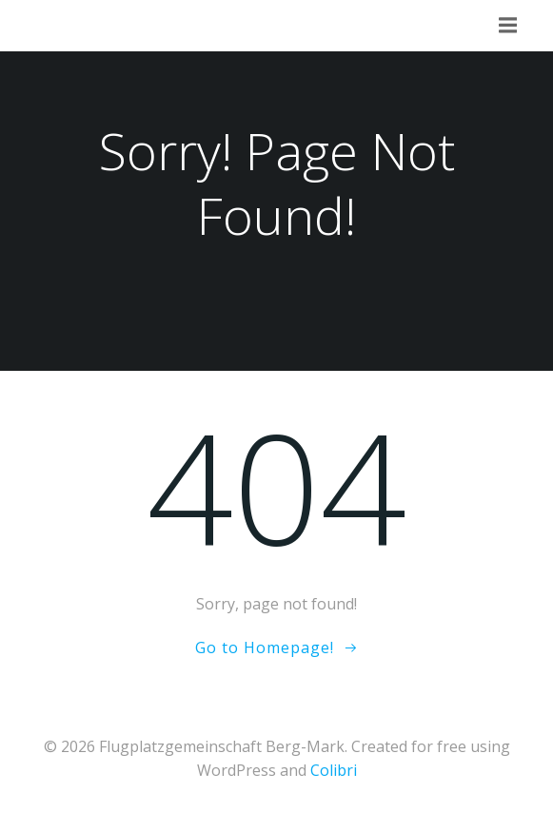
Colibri (333, 770)
